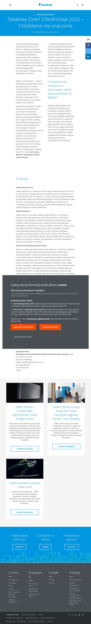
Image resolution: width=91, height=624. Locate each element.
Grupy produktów (75, 580)
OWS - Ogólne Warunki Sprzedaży (14, 594)
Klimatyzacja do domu (34, 595)
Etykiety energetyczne (74, 584)
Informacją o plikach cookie (38, 319)
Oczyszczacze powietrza (36, 621)
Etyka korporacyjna (31, 618)
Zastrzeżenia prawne (28, 615)
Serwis (51, 583)
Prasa (11, 586)
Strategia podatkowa (13, 601)
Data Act (49, 621)
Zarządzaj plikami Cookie (23, 336)
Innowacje (12, 583)
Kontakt (52, 580)
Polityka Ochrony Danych (14, 618)
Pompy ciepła (10, 621)
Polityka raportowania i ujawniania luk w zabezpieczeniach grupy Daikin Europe (75, 599)
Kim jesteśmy (13, 580)
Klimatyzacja (21, 621)
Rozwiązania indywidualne (33, 590)
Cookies (40, 615)
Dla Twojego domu (33, 585)
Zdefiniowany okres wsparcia (74, 589)
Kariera (11, 589)
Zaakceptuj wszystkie (23, 327)
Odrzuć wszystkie (50, 327)
